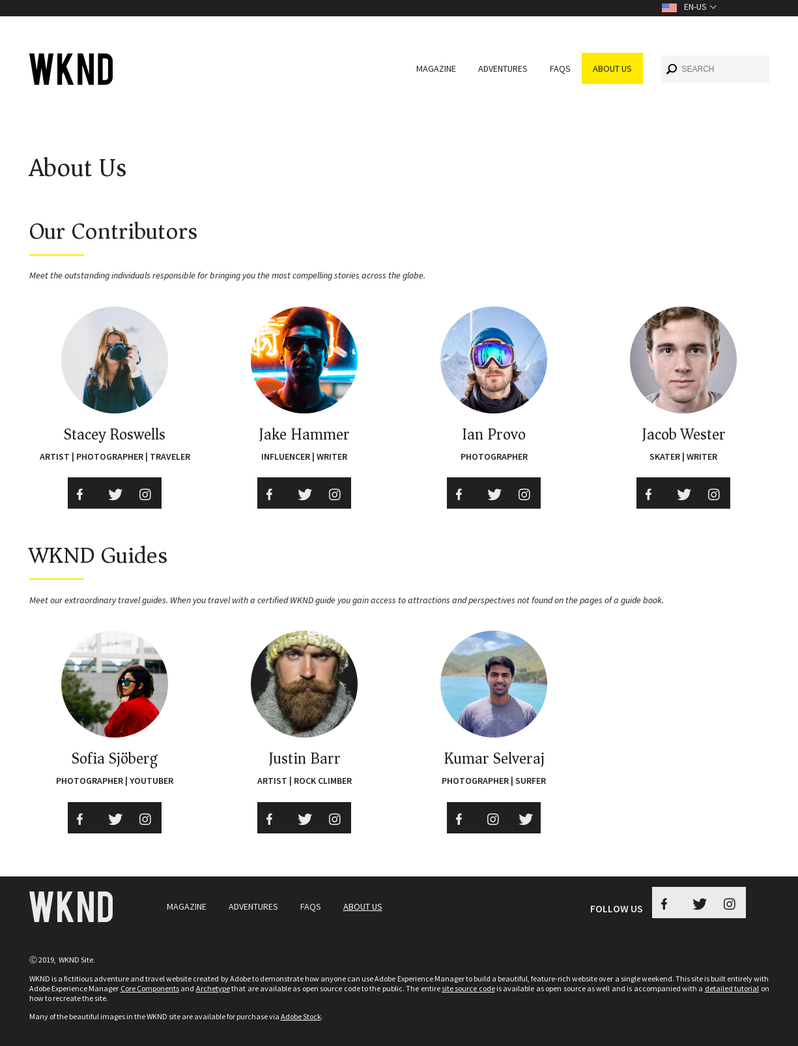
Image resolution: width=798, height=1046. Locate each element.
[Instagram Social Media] (146, 493)
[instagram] (714, 493)
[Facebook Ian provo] (462, 493)
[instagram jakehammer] (335, 493)
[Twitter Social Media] (114, 493)
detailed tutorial (732, 988)
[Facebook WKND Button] (667, 902)
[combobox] (715, 69)
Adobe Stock (301, 1016)
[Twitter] (304, 493)
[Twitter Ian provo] (493, 493)
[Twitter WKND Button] (699, 902)
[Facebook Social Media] (83, 493)
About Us (612, 68)
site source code (468, 988)
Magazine (436, 68)
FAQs (560, 68)
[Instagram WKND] (730, 902)
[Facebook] (652, 493)
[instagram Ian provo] (525, 493)
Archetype (213, 988)
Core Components (150, 988)
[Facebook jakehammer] (273, 493)
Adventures (503, 68)
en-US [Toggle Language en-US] (695, 6)
